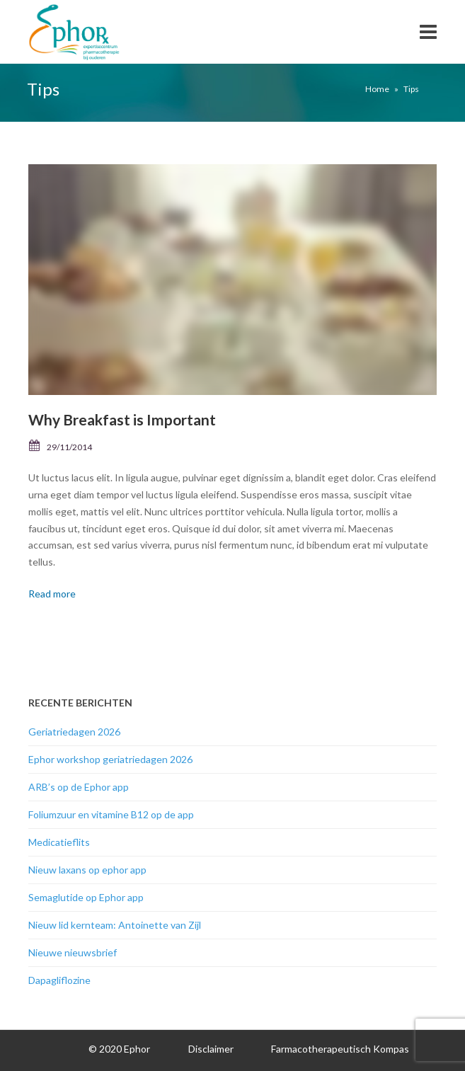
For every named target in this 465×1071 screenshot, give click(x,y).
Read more (52, 594)
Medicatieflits (59, 842)
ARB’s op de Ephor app (78, 787)
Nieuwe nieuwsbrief (72, 952)
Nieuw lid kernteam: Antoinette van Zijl (114, 925)
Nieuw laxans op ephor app (87, 870)
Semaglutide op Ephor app (86, 897)
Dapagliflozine (59, 980)
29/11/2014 (69, 447)
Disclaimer (211, 1049)
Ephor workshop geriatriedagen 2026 (110, 759)
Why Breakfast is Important (122, 419)
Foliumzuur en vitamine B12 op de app (111, 814)
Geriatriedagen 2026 (74, 732)
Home (377, 89)
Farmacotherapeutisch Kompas (340, 1049)
